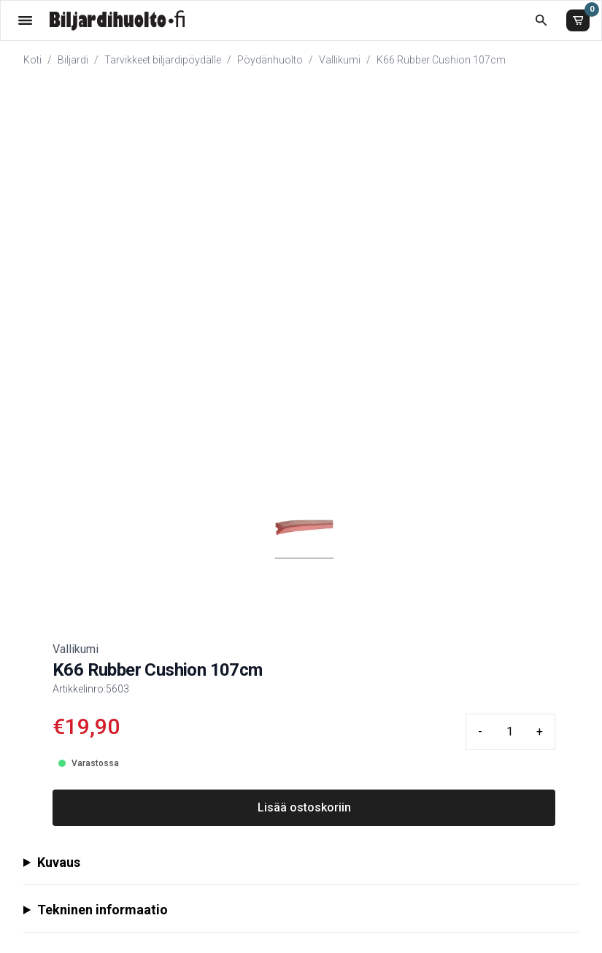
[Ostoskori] (578, 20)
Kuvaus (58, 862)
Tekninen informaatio (102, 909)
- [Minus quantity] (480, 731)
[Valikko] (25, 20)
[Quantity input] (509, 731)
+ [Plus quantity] (539, 731)
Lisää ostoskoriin (304, 807)
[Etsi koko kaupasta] (541, 20)
